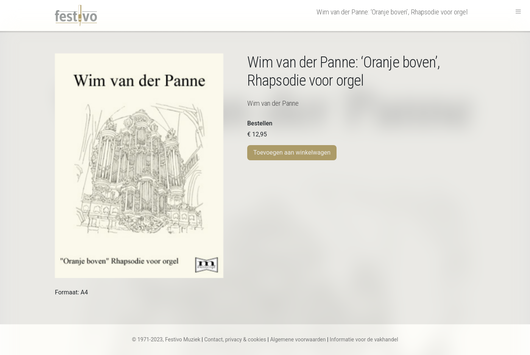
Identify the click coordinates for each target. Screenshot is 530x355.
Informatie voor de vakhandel (364, 339)
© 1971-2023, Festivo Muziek (166, 339)
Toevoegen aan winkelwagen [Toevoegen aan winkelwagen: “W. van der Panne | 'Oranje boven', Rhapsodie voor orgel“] (291, 152)
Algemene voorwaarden (298, 339)
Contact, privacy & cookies (235, 339)
